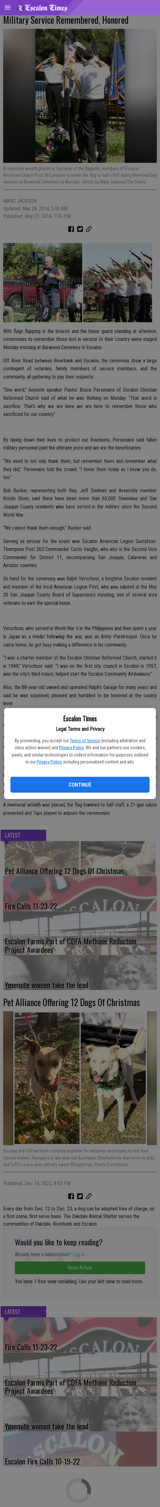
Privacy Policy (71, 747)
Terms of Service (85, 740)
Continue (80, 785)
